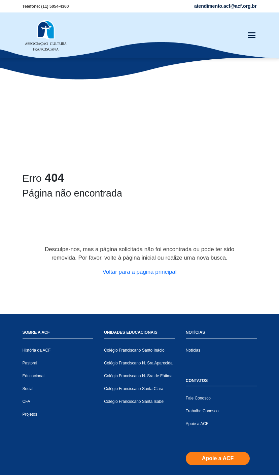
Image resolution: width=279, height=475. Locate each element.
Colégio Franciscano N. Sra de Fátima (138, 275)
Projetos (30, 313)
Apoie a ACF (197, 323)
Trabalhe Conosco (202, 310)
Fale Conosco (198, 297)
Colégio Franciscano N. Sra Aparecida (138, 262)
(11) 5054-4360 (55, 6)
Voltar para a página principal (139, 171)
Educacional (33, 275)
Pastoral (30, 262)
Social (28, 288)
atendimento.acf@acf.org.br (128, 439)
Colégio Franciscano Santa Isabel (134, 301)
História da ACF (37, 249)
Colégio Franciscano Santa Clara (133, 288)
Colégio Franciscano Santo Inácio (134, 249)
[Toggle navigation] (252, 35)
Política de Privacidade (235, 468)
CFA (26, 301)
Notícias (193, 249)
